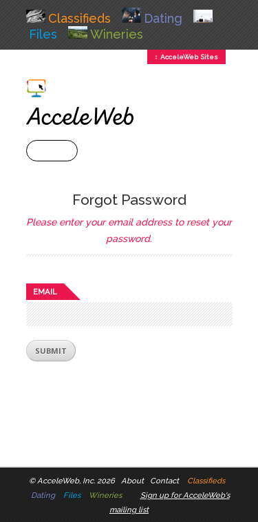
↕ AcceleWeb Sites (186, 57)
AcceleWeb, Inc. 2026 (76, 480)
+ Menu (52, 151)
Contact (164, 480)
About (132, 480)
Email (45, 292)
